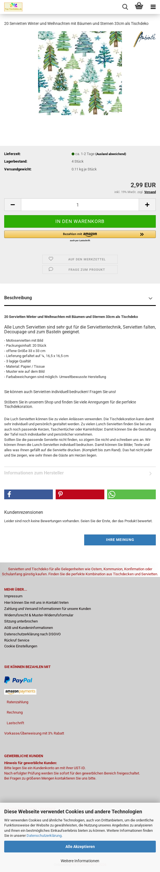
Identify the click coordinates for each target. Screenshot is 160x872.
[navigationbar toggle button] (153, 7)
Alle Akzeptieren (80, 846)
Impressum (13, 596)
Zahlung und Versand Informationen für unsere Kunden (47, 609)
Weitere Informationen (80, 861)
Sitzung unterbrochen (21, 621)
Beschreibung (18, 297)
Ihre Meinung (120, 540)
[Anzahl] (80, 204)
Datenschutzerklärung (44, 835)
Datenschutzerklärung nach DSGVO (32, 634)
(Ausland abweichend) (110, 154)
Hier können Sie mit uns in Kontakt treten (36, 602)
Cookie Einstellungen (20, 646)
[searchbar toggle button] (125, 7)
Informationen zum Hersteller (34, 473)
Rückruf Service (16, 640)
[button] (12, 204)
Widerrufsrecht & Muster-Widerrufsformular (38, 615)
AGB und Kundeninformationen (28, 628)
